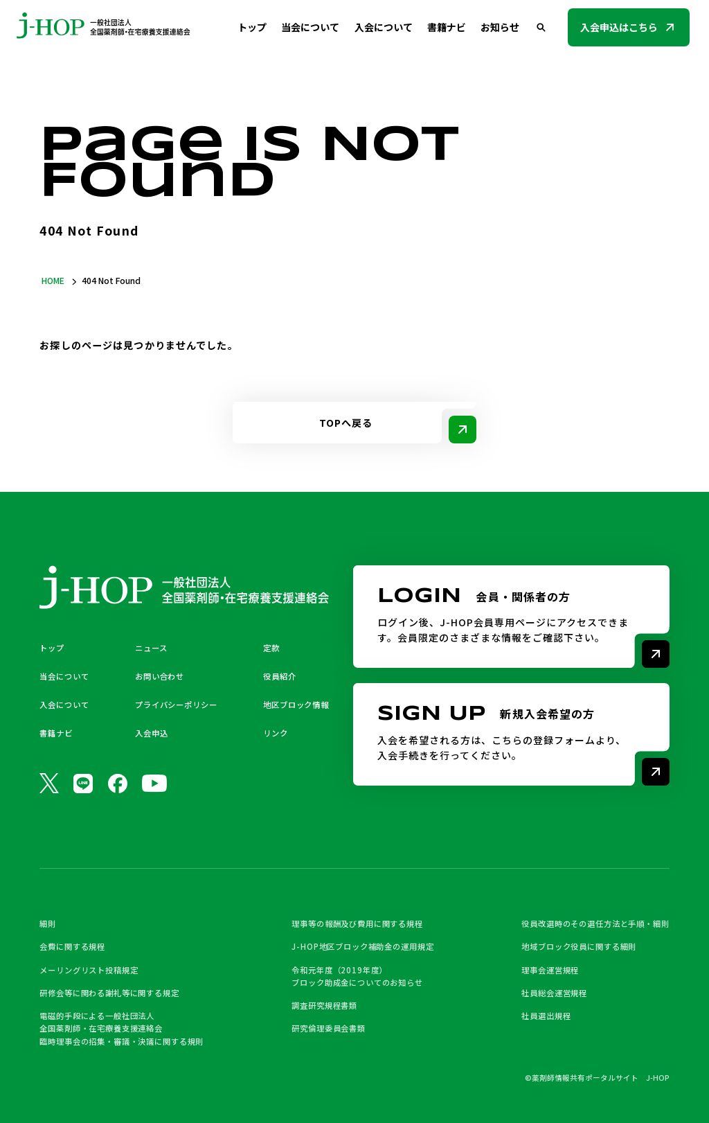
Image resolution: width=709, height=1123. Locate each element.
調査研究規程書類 (324, 1005)
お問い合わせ (159, 676)
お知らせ (500, 27)
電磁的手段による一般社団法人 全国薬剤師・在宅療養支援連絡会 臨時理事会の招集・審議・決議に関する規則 (121, 1028)
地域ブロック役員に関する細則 (578, 946)
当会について (310, 27)
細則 (47, 923)
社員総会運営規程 (554, 992)
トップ (252, 27)
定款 (271, 647)
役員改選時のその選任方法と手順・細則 (595, 923)
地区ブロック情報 (296, 704)
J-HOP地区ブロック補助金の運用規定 (362, 946)
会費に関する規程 (72, 946)
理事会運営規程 (550, 969)
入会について (383, 27)
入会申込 (151, 733)
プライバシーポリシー (176, 704)
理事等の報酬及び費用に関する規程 (357, 923)
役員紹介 (279, 676)
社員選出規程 (546, 1015)
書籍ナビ (446, 27)
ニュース (151, 647)
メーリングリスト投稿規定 (88, 969)
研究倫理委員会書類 (328, 1028)
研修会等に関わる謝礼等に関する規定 (109, 992)
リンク (275, 733)
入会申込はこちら (619, 27)
